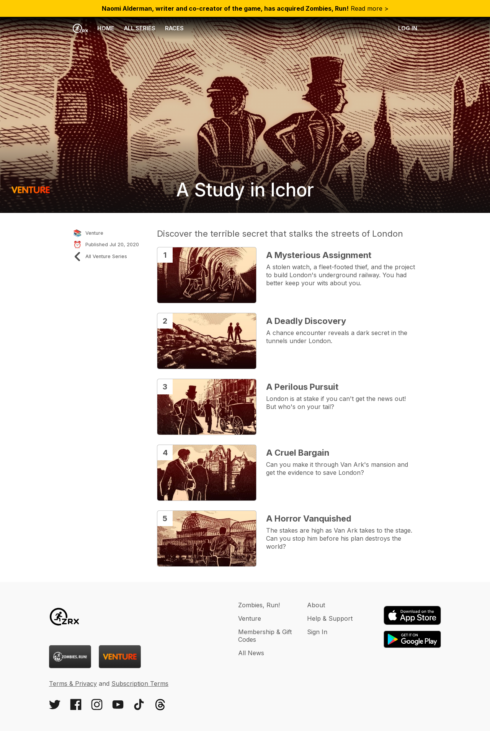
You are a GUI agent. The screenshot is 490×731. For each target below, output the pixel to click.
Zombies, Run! (259, 605)
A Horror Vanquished (308, 518)
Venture (249, 618)
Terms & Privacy (73, 683)
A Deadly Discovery (306, 321)
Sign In (317, 632)
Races (174, 28)
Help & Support (330, 618)
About (316, 605)
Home (93, 28)
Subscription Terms (139, 683)
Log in (407, 28)
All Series (139, 28)
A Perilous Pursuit (302, 387)
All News (251, 653)
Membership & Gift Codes (265, 635)
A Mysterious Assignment (318, 255)
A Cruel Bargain (297, 453)
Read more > (245, 8)
